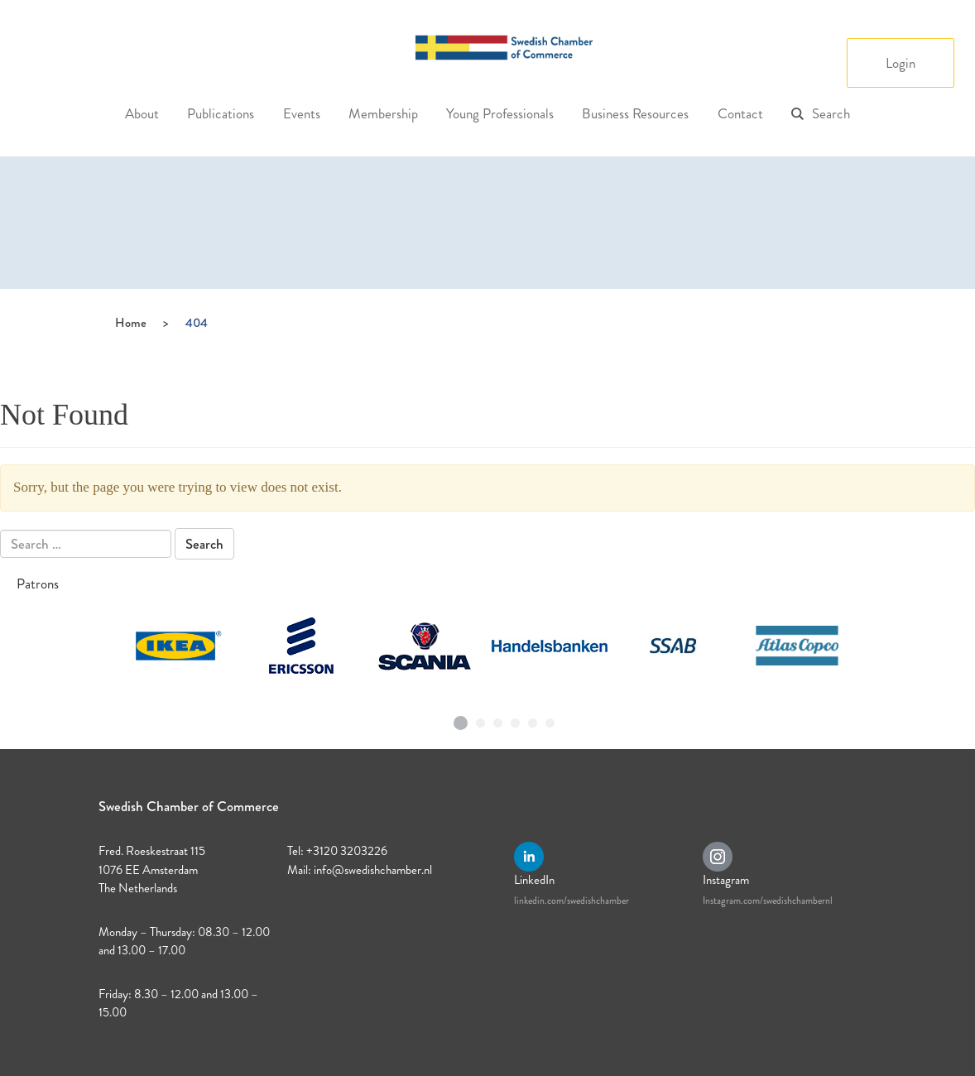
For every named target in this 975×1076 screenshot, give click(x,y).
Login (900, 63)
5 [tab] (533, 719)
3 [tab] (498, 719)
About (142, 113)
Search (831, 113)
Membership (383, 113)
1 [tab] (461, 717)
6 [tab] (550, 719)
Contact (740, 113)
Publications (220, 113)
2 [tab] (481, 719)
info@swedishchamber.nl (373, 870)
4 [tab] (516, 719)
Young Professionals (500, 113)
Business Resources (635, 113)
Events (301, 113)
